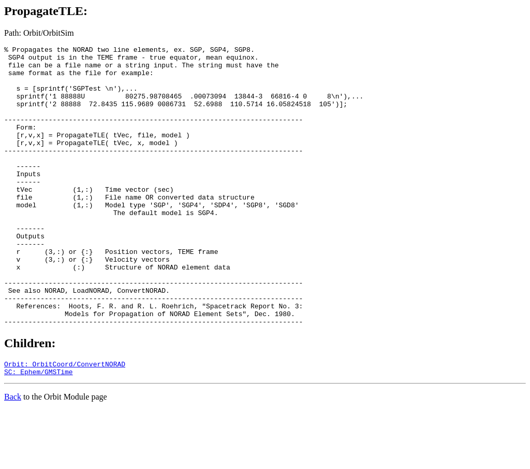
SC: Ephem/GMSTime (38, 430)
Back (12, 455)
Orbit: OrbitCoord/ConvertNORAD (64, 421)
